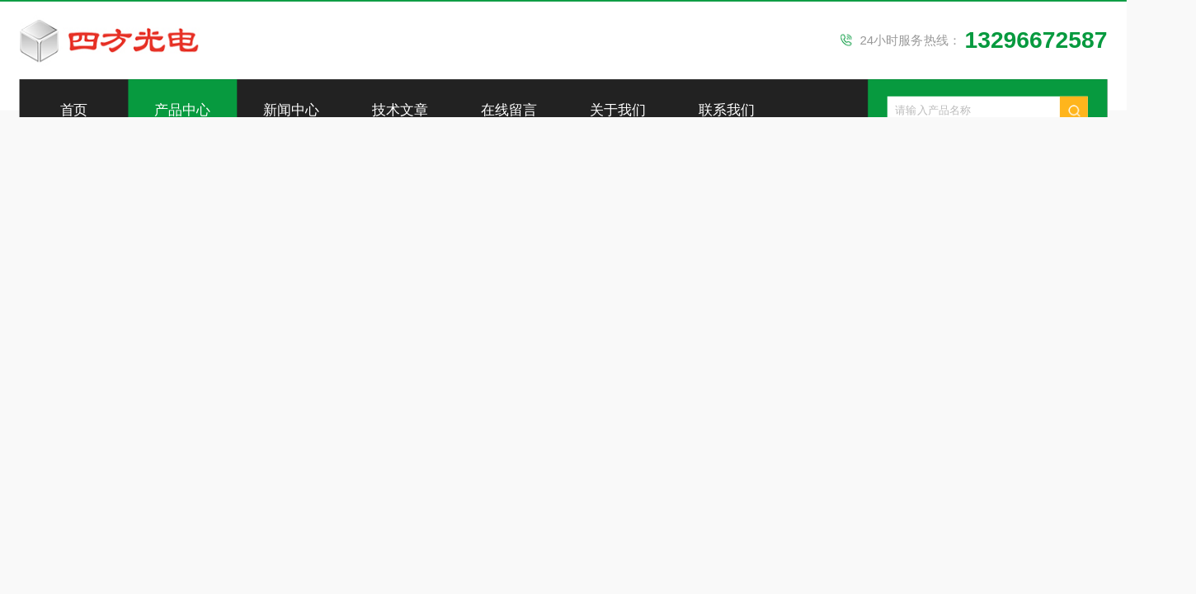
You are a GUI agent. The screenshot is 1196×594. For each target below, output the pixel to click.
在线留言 (509, 110)
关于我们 (618, 110)
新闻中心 (291, 110)
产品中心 (182, 110)
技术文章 (400, 110)
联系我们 (727, 110)
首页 (74, 110)
